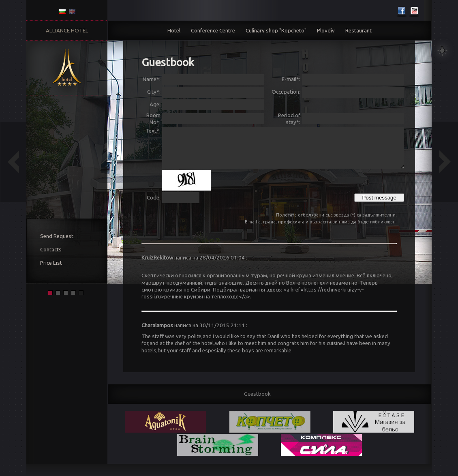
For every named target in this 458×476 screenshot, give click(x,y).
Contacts (51, 250)
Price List (51, 263)
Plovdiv (326, 31)
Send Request (56, 236)
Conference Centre (213, 31)
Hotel (173, 31)
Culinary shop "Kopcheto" (276, 31)
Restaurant (358, 31)
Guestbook (257, 394)
